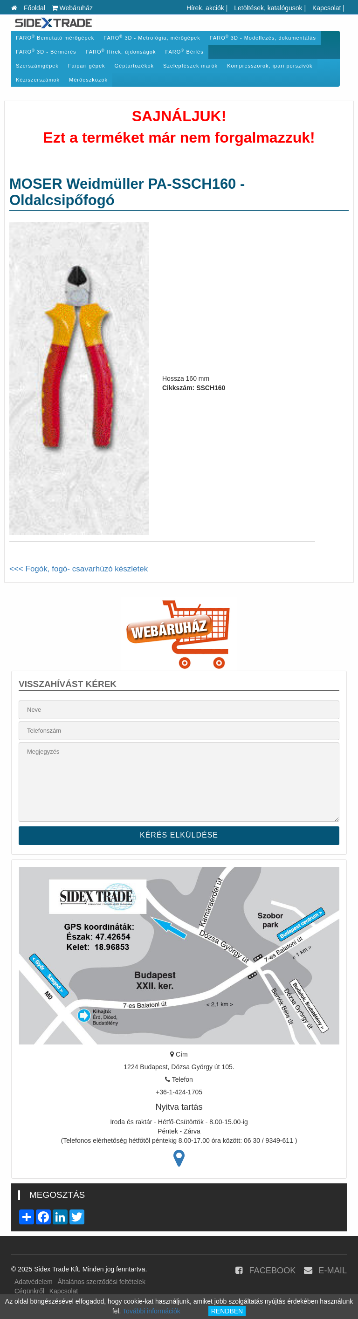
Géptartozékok (134, 66)
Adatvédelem (33, 1281)
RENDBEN (227, 1311)
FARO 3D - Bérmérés (46, 51)
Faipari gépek (86, 66)
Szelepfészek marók (190, 66)
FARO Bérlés (184, 51)
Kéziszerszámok (38, 79)
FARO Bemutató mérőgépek (55, 37)
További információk (151, 1311)
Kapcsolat (326, 8)
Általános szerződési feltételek (101, 1281)
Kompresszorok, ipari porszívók (269, 66)
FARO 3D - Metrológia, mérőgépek (151, 37)
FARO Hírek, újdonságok (121, 51)
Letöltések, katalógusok (268, 8)
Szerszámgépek (37, 66)
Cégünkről (29, 1291)
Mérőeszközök (88, 79)
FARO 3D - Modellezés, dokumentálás (263, 37)
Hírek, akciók (205, 8)
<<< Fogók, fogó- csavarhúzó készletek (78, 568)
